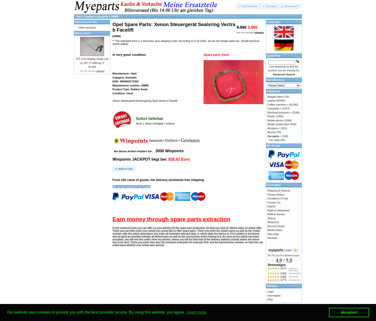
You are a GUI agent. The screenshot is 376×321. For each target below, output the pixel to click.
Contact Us (273, 202)
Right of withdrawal (278, 210)
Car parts (102, 16)
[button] (247, 6)
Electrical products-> (279, 112)
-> (274, 136)
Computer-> (274, 108)
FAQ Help (273, 234)
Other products (87, 27)
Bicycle (271, 132)
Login (270, 291)
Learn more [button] (196, 312)
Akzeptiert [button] (349, 312)
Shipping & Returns (278, 190)
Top (78, 16)
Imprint (271, 206)
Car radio (274, 140)
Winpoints (273, 222)
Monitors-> (273, 128)
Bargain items (275, 96)
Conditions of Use (277, 198)
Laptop (271, 100)
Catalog (89, 16)
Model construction (278, 124)
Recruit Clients (276, 226)
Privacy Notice (275, 194)
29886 (114, 16)
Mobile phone (275, 120)
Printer (271, 116)
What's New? (83, 33)
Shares (271, 218)
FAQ (270, 299)
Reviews (272, 238)
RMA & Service (276, 214)
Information (274, 295)
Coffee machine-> (277, 104)
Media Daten (274, 230)
